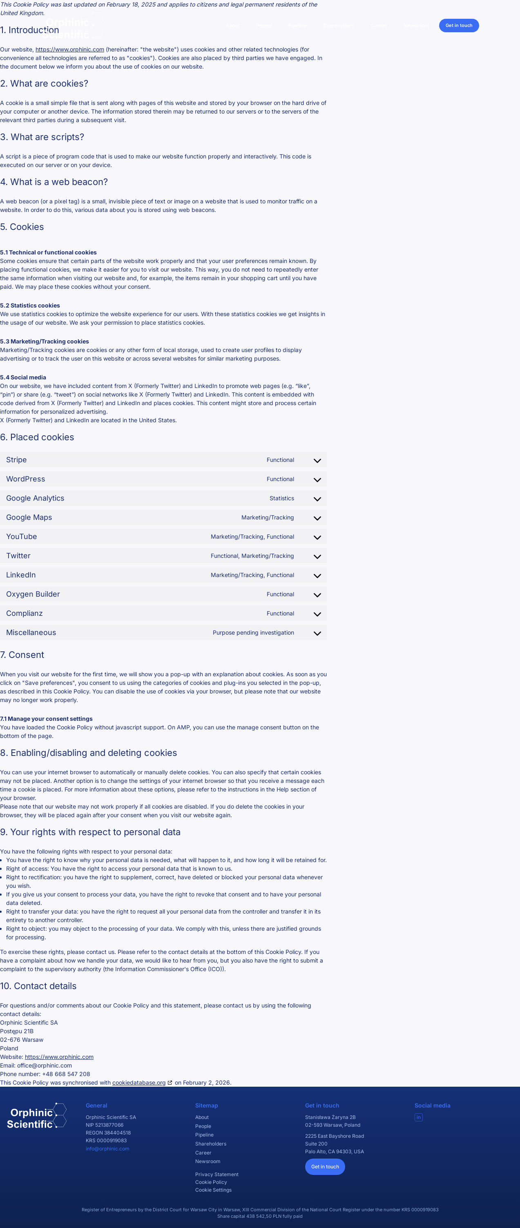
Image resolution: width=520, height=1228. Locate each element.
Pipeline (297, 25)
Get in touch (459, 25)
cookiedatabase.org (139, 1082)
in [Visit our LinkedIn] (419, 1117)
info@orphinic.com (107, 1149)
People (264, 25)
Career (379, 25)
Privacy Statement (217, 1174)
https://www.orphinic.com (70, 49)
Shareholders (339, 25)
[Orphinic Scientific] (73, 25)
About (233, 25)
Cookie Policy (211, 1182)
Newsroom (416, 25)
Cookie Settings (213, 1190)
